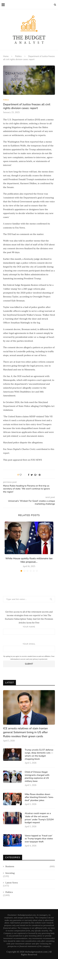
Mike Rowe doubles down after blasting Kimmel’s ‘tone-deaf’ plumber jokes (39, 797)
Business (30, 866)
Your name (29, 630)
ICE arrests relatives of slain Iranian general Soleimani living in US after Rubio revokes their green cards (25, 732)
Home (6, 56)
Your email (29, 647)
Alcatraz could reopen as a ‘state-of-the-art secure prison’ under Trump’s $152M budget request (39, 818)
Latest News (11, 882)
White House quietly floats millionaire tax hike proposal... (29, 560)
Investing (10, 873)
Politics (18, 56)
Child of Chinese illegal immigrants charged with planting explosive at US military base (37, 777)
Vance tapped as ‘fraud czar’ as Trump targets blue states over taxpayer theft (39, 838)
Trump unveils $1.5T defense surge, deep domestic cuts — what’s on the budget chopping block (39, 754)
